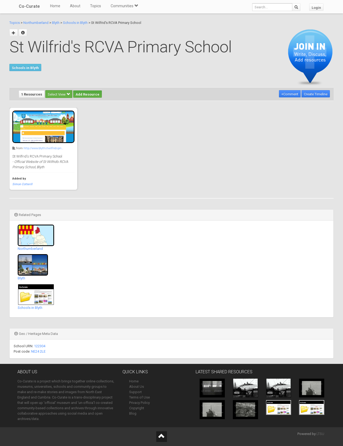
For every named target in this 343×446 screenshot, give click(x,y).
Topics (95, 6)
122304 (39, 346)
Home (55, 6)
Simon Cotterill (22, 184)
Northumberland (36, 23)
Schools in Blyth (75, 23)
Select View (59, 94)
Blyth (55, 23)
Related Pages (27, 215)
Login (316, 8)
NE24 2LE (38, 351)
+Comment (289, 94)
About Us (136, 387)
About (75, 6)
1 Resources (31, 94)
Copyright (136, 408)
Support (135, 392)
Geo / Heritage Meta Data (36, 334)
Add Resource (87, 94)
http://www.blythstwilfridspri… (43, 148)
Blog (132, 413)
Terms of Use (139, 397)
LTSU (320, 434)
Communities (124, 6)
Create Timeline (315, 94)
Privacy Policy (139, 403)
